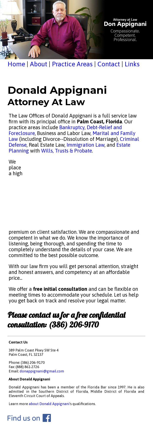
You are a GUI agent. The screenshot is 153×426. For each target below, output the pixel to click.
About (38, 64)
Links (132, 64)
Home (16, 64)
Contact (108, 64)
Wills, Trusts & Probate (66, 151)
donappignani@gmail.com (42, 371)
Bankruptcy (72, 127)
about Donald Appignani (49, 404)
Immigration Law (86, 145)
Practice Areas (72, 64)
